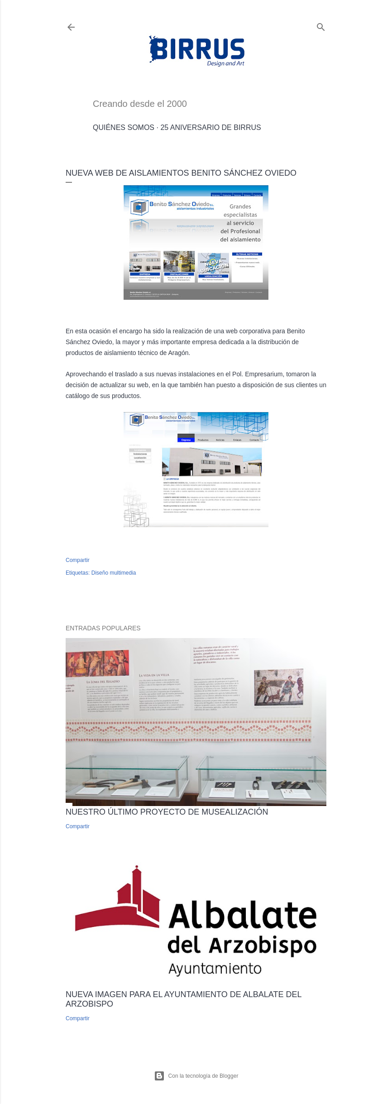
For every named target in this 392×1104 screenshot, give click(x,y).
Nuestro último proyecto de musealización (167, 811)
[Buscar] (321, 25)
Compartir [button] (78, 560)
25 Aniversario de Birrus (210, 127)
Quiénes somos (123, 127)
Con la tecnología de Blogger (196, 1075)
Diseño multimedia (113, 573)
